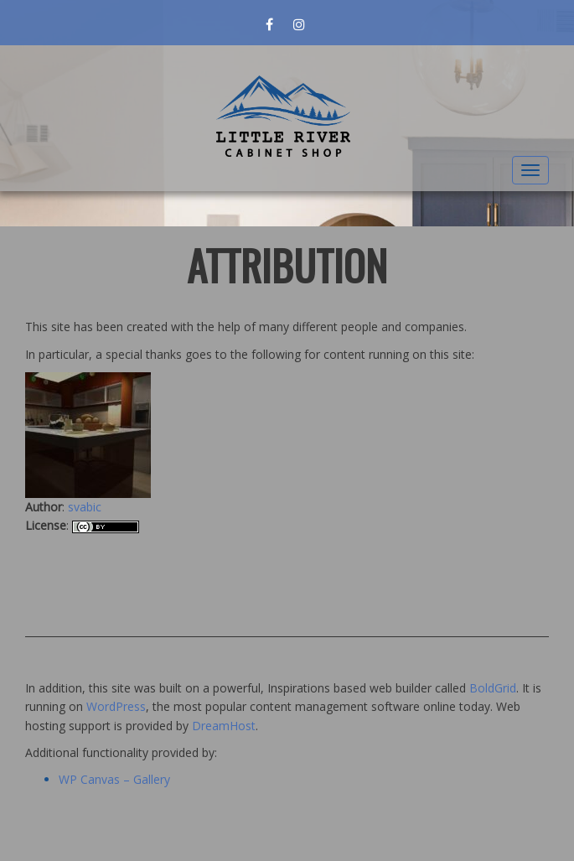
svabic (84, 507)
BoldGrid (492, 688)
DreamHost (224, 726)
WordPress (116, 706)
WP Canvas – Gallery (114, 779)
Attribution (287, 265)
